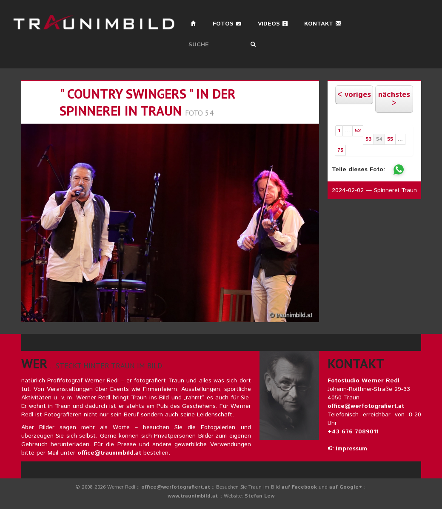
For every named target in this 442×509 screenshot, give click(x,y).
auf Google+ (345, 487)
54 (379, 139)
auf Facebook (299, 487)
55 (390, 139)
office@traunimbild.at (109, 453)
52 (358, 130)
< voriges (354, 94)
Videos (273, 24)
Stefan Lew (259, 496)
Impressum (347, 448)
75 (340, 150)
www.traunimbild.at (193, 496)
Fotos (227, 24)
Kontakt (322, 24)
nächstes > (394, 99)
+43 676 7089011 (353, 431)
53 (368, 139)
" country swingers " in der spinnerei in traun (148, 102)
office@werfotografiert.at (366, 406)
